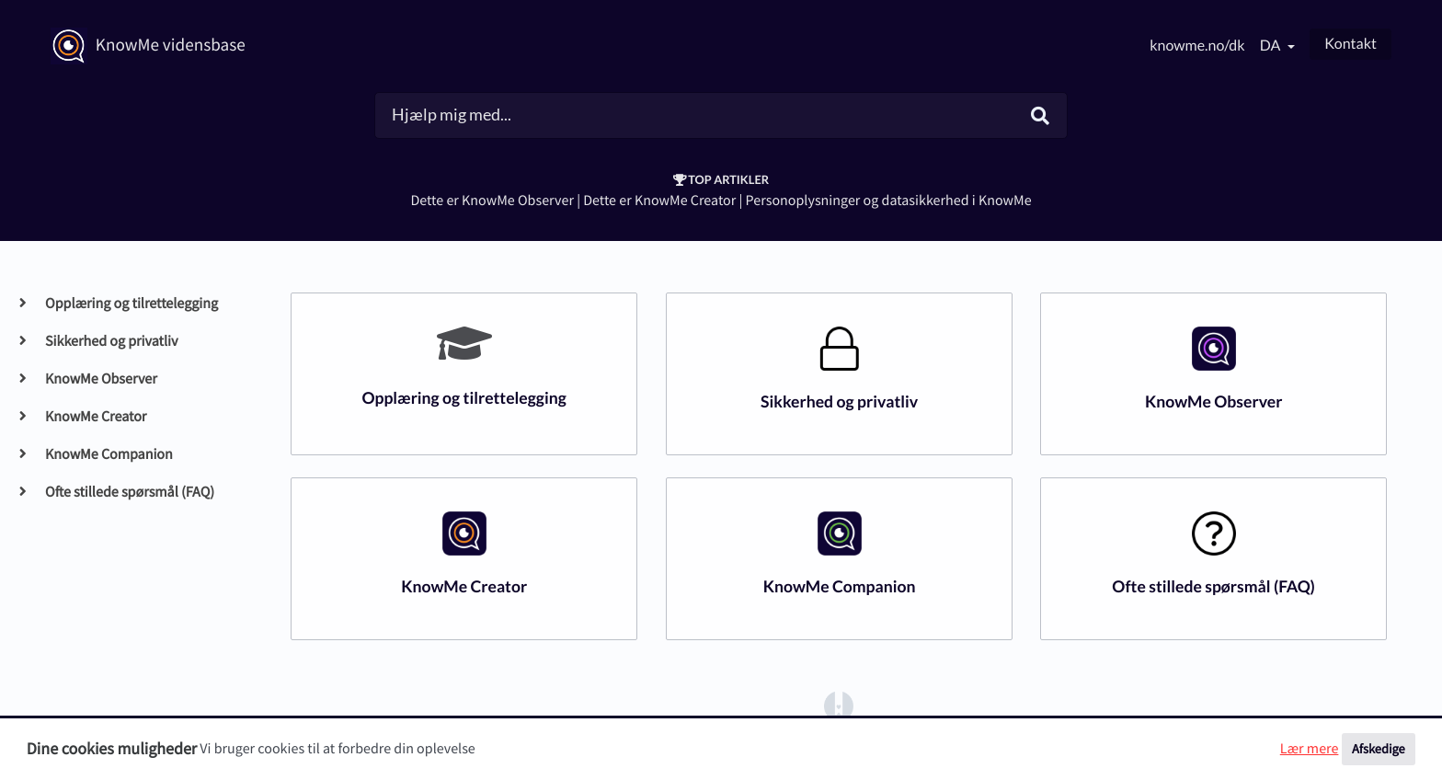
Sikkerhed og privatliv (110, 341)
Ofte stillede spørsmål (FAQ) (129, 492)
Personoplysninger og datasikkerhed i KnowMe (889, 200)
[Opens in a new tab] (838, 705)
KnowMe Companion (108, 454)
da (1272, 45)
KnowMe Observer (100, 379)
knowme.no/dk (1197, 45)
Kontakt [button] (1350, 43)
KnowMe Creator (95, 416)
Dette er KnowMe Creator (659, 200)
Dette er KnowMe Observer (492, 200)
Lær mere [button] (1309, 749)
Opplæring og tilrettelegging (131, 303)
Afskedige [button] (1378, 748)
